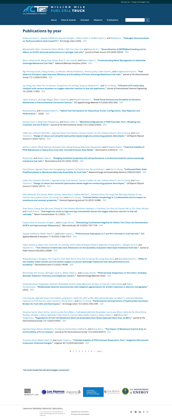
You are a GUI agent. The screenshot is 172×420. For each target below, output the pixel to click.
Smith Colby (75, 244)
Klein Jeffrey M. (29, 194)
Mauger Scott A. (130, 244)
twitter (131, 413)
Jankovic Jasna (42, 197)
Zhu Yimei (136, 208)
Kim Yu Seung (124, 133)
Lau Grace (111, 312)
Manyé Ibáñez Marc (31, 49)
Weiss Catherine (61, 99)
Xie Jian (145, 208)
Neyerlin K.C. (93, 49)
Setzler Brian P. (58, 60)
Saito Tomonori (54, 301)
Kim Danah (42, 194)
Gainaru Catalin (86, 133)
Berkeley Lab (125, 2)
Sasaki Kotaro (33, 211)
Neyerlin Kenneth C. (83, 99)
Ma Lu (128, 208)
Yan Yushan (71, 60)
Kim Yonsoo (39, 273)
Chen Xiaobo (69, 208)
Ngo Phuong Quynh (32, 71)
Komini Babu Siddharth (76, 329)
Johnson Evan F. (30, 122)
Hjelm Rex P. (67, 194)
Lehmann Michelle (134, 298)
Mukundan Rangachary (48, 122)
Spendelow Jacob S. (127, 258)
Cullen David (116, 284)
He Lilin (97, 133)
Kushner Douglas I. (67, 38)
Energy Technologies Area (140, 2)
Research (98, 20)
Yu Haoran (51, 85)
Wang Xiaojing (73, 147)
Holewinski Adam (49, 49)
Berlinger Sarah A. (53, 273)
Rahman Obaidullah (59, 284)
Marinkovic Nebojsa (85, 208)
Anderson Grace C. (31, 38)
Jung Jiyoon (67, 298)
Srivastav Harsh (30, 312)
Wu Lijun (49, 208)
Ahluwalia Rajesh (114, 147)
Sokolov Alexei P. (109, 133)
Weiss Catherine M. (31, 60)
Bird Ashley (28, 273)
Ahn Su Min (88, 298)
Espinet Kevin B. (30, 222)
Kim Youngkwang (57, 169)
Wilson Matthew (48, 315)
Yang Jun (83, 85)
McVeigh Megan (45, 99)
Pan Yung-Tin (54, 258)
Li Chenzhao (100, 208)
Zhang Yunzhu (48, 71)
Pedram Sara (29, 197)
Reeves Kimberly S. (75, 71)
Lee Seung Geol (56, 197)
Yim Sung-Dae (111, 194)
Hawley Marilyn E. (82, 194)
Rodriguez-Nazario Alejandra (94, 244)
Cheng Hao (39, 208)
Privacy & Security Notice (80, 414)
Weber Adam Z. (83, 38)
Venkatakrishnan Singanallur (36, 284)
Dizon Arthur (44, 312)
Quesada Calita (59, 147)
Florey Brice (140, 312)
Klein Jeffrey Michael (104, 298)
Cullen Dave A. (62, 315)
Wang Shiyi (46, 60)
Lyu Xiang (27, 85)
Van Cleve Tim (76, 49)
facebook (143, 413)
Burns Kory (76, 258)
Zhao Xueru (28, 208)
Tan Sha (110, 208)
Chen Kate (65, 258)
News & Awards (68, 20)
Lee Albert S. (119, 298)
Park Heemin (72, 133)
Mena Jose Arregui (90, 284)
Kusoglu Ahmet (67, 222)
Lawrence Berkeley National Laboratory (43, 408)
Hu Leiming (73, 85)
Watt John (109, 258)
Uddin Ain (27, 133)
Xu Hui (138, 194)
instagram (135, 413)
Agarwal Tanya (58, 133)
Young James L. (115, 244)
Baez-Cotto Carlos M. (47, 244)
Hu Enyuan (120, 208)
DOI (85, 41)
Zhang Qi (58, 208)
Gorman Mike (76, 315)
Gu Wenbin (61, 71)
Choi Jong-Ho (29, 298)
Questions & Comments (80, 412)
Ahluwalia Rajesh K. (49, 110)
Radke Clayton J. (98, 38)
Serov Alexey (110, 85)
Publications (112, 20)
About (54, 20)
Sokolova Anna (97, 194)
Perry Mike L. (69, 312)
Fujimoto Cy (71, 169)
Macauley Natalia (126, 194)
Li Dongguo (41, 258)
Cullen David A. (104, 71)
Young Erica (62, 85)
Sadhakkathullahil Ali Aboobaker (91, 312)
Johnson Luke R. (30, 147)
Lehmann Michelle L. (42, 133)
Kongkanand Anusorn (126, 71)
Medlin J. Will (63, 49)
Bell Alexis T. (116, 38)
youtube (147, 413)
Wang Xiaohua (29, 110)
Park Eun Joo (83, 169)
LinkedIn (139, 413)
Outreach (84, 20)
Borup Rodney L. (97, 169)
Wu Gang (100, 258)
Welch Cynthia (54, 194)
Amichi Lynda (91, 71)
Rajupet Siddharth (49, 38)
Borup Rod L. (68, 301)
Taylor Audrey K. (30, 99)
